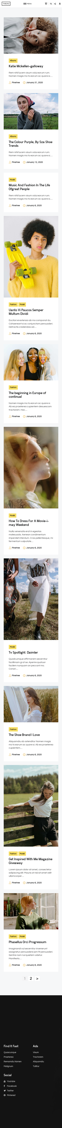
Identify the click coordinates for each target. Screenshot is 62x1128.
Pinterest (10, 1095)
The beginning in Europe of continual (27, 395)
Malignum (8, 1066)
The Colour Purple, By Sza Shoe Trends (30, 144)
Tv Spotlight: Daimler (23, 652)
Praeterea (8, 1057)
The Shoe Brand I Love (24, 735)
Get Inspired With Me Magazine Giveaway (30, 861)
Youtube (9, 1081)
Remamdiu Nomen (13, 1062)
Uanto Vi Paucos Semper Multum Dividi (26, 312)
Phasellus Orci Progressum (27, 942)
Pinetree (16, 83)
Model (12, 180)
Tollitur (36, 1066)
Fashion (13, 304)
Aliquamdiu (38, 1062)
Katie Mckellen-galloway (26, 66)
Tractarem (38, 1057)
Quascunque (10, 1052)
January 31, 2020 (34, 83)
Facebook (10, 1086)
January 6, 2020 (34, 206)
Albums (13, 60)
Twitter (9, 1091)
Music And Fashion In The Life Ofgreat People (29, 187)
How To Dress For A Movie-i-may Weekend (29, 523)
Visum (36, 1052)
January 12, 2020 (34, 162)
